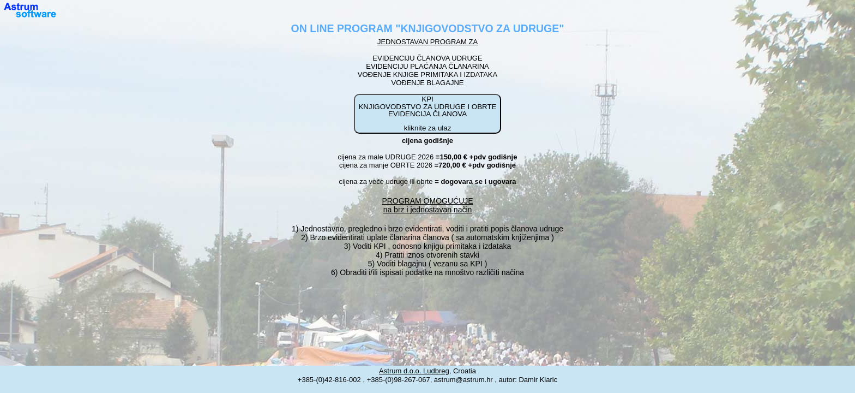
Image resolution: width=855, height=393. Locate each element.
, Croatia (427, 371)
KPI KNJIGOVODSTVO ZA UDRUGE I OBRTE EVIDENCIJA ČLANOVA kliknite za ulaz (427, 113)
